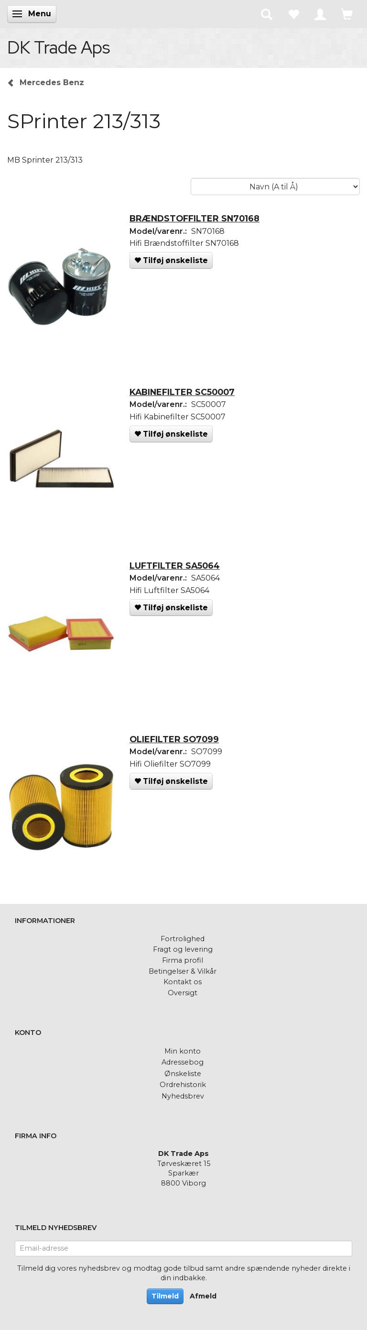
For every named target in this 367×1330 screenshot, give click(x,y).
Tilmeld (165, 1296)
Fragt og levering (183, 949)
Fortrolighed (183, 938)
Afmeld (203, 1296)
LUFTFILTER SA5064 (175, 566)
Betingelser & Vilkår (182, 971)
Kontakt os (182, 982)
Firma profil (182, 960)
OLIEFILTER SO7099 (174, 739)
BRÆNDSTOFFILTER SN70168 (194, 218)
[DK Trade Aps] (58, 47)
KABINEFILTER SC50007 (182, 392)
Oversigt (182, 993)
